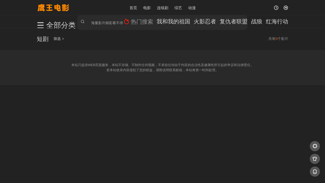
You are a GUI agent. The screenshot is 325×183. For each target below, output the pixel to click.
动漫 (192, 7)
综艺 (178, 7)
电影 (147, 7)
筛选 (59, 39)
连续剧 (162, 7)
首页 (133, 7)
